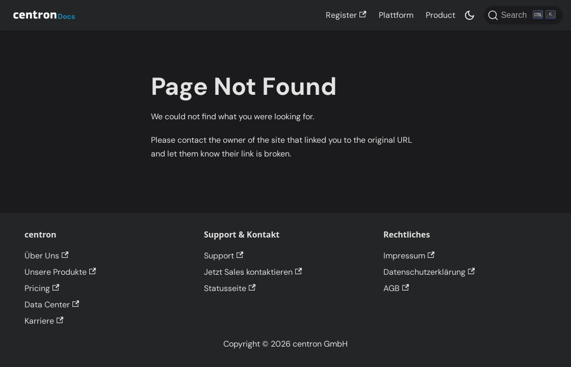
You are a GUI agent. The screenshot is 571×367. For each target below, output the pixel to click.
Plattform (396, 15)
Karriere (43, 321)
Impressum (408, 255)
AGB (396, 288)
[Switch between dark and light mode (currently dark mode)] (469, 15)
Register (346, 15)
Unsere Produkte (60, 272)
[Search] (523, 15)
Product (440, 15)
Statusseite (229, 288)
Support (223, 255)
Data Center (51, 304)
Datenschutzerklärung (429, 272)
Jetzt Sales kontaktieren (253, 272)
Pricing (41, 288)
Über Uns (46, 255)
